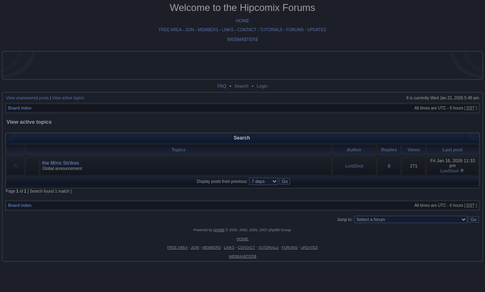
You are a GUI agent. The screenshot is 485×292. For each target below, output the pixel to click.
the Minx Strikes (60, 163)
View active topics (68, 98)
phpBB (218, 230)
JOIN (189, 30)
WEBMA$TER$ (242, 39)
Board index (20, 108)
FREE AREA (170, 30)
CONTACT (246, 30)
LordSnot (354, 165)
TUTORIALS (271, 30)
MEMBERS (208, 30)
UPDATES (316, 30)
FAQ (221, 86)
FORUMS (295, 30)
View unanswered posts (27, 98)
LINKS (228, 30)
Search (241, 86)
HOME (242, 20)
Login (262, 86)
